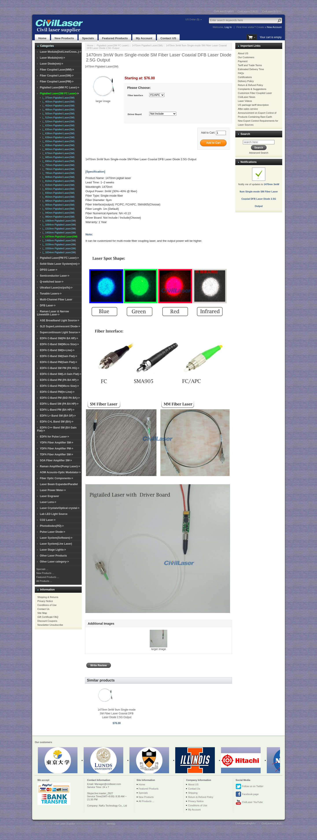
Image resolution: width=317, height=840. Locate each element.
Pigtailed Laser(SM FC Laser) (113, 45)
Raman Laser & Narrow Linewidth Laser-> (53, 313)
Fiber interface (135, 95)
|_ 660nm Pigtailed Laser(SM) (57, 149)
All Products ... (44, 581)
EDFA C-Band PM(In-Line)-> (57, 391)
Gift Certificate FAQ (47, 617)
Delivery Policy (246, 81)
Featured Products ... (47, 577)
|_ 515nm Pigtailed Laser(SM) (57, 117)
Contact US (168, 38)
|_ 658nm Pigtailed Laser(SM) (57, 145)
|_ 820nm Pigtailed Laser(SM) (57, 189)
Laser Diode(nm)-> (51, 63)
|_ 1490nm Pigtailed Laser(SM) (58, 240)
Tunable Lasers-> (50, 293)
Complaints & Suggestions (252, 89)
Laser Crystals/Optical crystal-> (59, 508)
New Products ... (45, 573)
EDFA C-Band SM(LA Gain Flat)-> (60, 374)
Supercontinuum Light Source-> (60, 332)
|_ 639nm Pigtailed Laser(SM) (57, 137)
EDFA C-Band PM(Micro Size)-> (59, 385)
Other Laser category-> (54, 561)
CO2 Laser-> (47, 520)
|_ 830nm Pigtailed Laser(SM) (57, 193)
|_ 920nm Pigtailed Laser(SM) (57, 208)
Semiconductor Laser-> (54, 275)
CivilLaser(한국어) (272, 11)
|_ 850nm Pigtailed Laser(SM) (57, 197)
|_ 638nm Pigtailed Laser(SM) (57, 133)
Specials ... (42, 569)
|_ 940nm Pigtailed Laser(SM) (57, 212)
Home (42, 38)
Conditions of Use (47, 605)
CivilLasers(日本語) (248, 11)
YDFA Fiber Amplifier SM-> (56, 442)
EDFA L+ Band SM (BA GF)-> (58, 415)
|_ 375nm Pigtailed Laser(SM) (57, 97)
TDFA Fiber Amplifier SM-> (56, 454)
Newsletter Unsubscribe (50, 625)
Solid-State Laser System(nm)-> (60, 263)
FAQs (241, 73)
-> (59, 93)
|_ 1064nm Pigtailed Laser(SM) (58, 224)
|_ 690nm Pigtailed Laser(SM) (57, 161)
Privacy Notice (45, 601)
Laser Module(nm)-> (52, 57)
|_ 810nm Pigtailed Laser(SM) (57, 181)
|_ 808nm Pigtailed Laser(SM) (57, 177)
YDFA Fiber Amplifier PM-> (56, 448)
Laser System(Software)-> (56, 537)
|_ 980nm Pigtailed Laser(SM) (57, 216)
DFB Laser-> (47, 305)
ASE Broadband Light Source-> (59, 320)
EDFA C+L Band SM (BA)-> (56, 421)
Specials (88, 38)
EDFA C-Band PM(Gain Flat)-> (58, 362)
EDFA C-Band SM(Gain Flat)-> (58, 356)
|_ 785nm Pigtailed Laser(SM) (57, 173)
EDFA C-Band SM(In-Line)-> (57, 350)
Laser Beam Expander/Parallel (59, 484)
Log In (228, 27)
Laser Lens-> (48, 502)
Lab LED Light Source (53, 514)
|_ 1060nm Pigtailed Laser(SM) (58, 220)
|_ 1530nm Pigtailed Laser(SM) (58, 244)
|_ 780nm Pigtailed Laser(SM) (57, 169)
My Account (144, 38)
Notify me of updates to (258, 190)
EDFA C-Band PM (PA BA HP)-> (59, 380)
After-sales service (248, 109)
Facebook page (247, 794)
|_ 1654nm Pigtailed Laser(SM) (58, 252)
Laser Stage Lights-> (53, 549)
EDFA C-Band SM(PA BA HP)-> (59, 338)
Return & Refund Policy (250, 85)
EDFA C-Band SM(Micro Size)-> (59, 344)
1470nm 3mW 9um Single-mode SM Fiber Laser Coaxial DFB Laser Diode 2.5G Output (117, 713)
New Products (64, 38)
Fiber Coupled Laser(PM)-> (57, 81)
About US (243, 53)
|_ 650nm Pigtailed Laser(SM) (57, 141)
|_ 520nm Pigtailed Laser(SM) (57, 121)
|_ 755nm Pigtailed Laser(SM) (57, 165)
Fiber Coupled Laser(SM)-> (57, 75)
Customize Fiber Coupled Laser (255, 93)
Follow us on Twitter (249, 786)
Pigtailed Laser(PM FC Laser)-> (59, 257)
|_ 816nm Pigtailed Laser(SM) (57, 185)
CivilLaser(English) (224, 11)
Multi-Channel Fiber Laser (56, 299)
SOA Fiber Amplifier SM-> (56, 460)
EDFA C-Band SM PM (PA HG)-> (59, 368)
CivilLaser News (246, 97)
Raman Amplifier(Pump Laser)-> (60, 466)
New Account (274, 27)
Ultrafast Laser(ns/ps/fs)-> (56, 287)
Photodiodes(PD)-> (52, 525)
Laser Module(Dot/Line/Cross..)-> (60, 51)
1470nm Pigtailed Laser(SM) (147, 45)
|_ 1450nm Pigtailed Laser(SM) (58, 232)
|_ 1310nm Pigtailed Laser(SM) (58, 228)
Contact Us (43, 609)
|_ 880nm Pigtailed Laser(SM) (57, 200)
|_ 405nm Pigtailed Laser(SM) (57, 101)
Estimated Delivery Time (251, 69)
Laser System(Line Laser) (56, 543)
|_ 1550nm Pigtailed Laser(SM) (58, 248)
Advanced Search (258, 152)
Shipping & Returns (47, 597)
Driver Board (135, 114)
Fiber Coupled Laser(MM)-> (57, 69)
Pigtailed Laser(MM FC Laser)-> (59, 87)
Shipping (192, 793)
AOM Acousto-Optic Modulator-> (60, 472)
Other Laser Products (53, 555)
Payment (242, 61)
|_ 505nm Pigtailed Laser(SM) (57, 113)
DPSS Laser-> (48, 269)
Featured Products (115, 38)
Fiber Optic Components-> (56, 478)
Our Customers (246, 57)
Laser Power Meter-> (53, 490)
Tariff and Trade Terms (250, 65)
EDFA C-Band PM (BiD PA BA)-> (60, 397)
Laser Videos (245, 101)
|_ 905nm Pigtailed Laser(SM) (57, 204)
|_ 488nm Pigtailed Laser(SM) (57, 109)
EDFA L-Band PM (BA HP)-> (57, 409)
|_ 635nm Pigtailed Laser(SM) (57, 129)
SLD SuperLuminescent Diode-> (60, 326)
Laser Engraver (49, 496)
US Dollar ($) (192, 19)
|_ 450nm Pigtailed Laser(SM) (57, 105)
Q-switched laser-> (51, 281)
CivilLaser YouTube (249, 802)
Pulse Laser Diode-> (52, 531)
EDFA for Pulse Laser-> (54, 436)
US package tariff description (253, 105)
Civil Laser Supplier (64, 823)
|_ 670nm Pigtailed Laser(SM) (57, 153)
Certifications (245, 77)
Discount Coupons (47, 621)
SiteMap (111, 823)
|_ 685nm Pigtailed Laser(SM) (57, 157)
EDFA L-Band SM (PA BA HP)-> (59, 403)
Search (245, 134)
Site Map (42, 613)
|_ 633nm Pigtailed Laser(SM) (57, 125)
